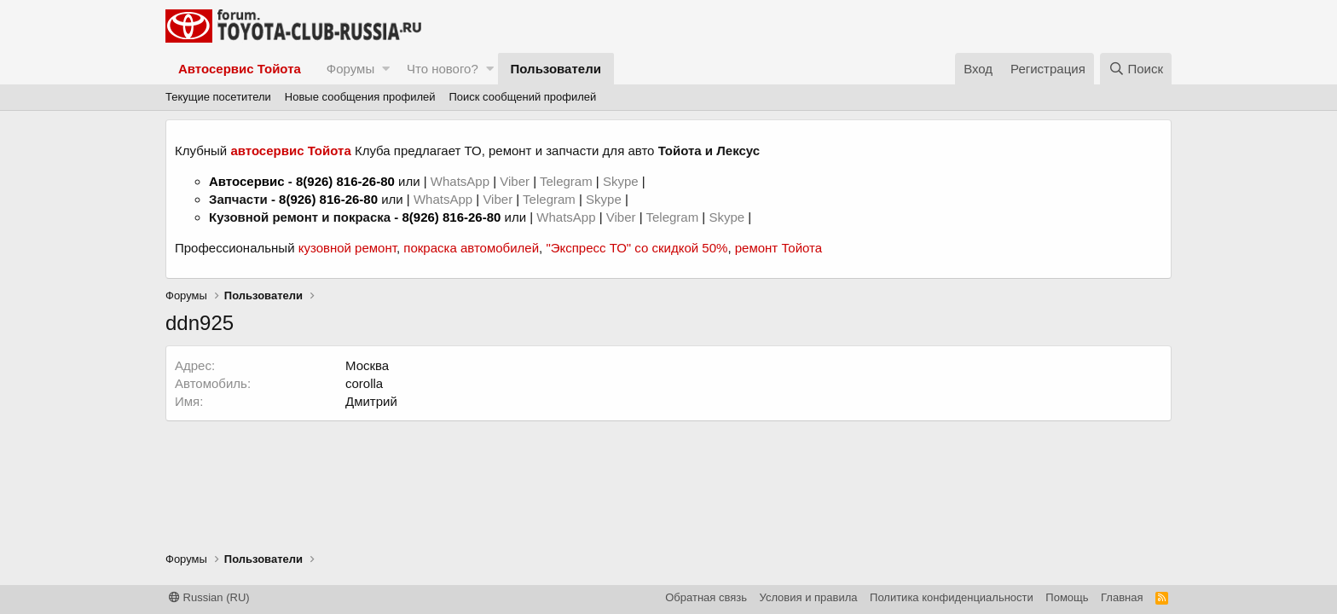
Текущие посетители (218, 96)
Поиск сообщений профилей (522, 96)
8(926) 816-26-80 (345, 181)
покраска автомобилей (471, 247)
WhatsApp (462, 181)
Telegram (568, 181)
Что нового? (442, 68)
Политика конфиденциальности (951, 597)
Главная (1122, 597)
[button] (386, 68)
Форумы (350, 68)
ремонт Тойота (778, 247)
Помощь (1066, 597)
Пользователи (556, 68)
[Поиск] (1136, 68)
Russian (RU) (209, 597)
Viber (515, 181)
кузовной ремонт (347, 247)
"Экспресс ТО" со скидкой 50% (636, 247)
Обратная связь (706, 597)
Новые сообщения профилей (360, 96)
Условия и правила (809, 597)
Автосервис (247, 181)
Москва (367, 365)
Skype (622, 181)
